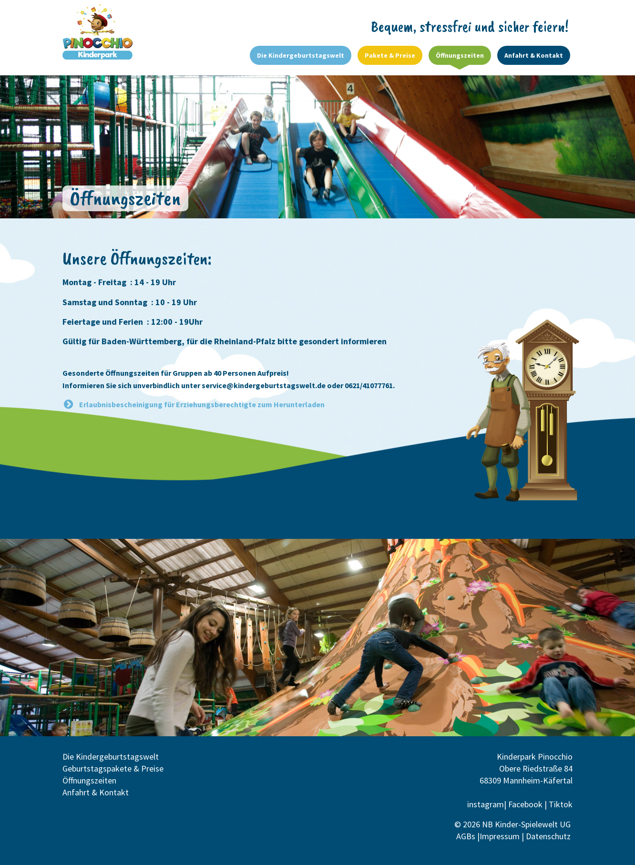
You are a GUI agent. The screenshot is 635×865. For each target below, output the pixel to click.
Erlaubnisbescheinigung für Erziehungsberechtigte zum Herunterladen (202, 404)
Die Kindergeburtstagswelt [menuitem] (300, 55)
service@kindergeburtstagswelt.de (264, 385)
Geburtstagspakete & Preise (113, 768)
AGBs (465, 836)
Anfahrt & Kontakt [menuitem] (533, 55)
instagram (485, 804)
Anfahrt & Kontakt (95, 792)
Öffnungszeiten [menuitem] (460, 55)
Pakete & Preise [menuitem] (390, 55)
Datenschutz (549, 836)
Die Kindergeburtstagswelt (110, 756)
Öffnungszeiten (89, 780)
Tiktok (561, 804)
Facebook (525, 804)
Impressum (500, 836)
